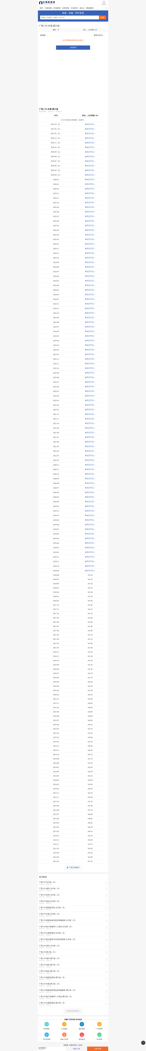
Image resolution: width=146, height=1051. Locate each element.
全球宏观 (65, 8)
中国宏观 (48, 8)
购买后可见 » (90, 124)
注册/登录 (104, 3)
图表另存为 (99, 35)
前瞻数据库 (50, 2)
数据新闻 (89, 8)
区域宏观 (56, 8)
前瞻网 (65, 1045)
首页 (41, 8)
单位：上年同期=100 (90, 30)
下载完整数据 (73, 867)
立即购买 (73, 47)
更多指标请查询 (73, 1011)
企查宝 (80, 1045)
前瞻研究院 (73, 1045)
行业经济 (74, 8)
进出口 (82, 8)
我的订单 (76, 1049)
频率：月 (56, 30)
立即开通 (97, 1049)
